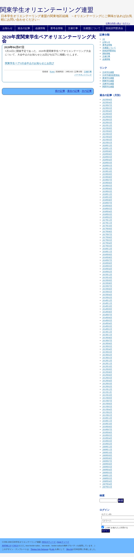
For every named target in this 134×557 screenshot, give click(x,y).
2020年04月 (107, 160)
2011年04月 (107, 409)
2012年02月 (107, 386)
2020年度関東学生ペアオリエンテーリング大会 (49, 38)
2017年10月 (107, 226)
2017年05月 (107, 240)
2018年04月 (107, 211)
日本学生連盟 (108, 72)
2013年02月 (107, 355)
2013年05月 (107, 346)
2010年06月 (107, 432)
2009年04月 (107, 470)
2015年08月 (107, 283)
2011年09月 (107, 398)
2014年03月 (107, 326)
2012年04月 (107, 381)
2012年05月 (107, 378)
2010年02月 (107, 444)
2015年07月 (107, 286)
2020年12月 (107, 145)
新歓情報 (106, 53)
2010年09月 (107, 427)
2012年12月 (107, 361)
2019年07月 (107, 180)
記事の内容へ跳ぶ (113, 23)
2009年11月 (107, 450)
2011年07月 (107, 401)
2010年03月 (107, 441)
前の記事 (60, 91)
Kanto (52, 72)
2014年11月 (107, 303)
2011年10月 (107, 395)
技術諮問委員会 (114, 28)
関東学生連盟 (108, 81)
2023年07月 (107, 105)
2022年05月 (107, 120)
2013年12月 (107, 332)
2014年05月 (107, 320)
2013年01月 (107, 358)
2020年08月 (107, 151)
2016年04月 (107, 269)
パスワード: (106, 521)
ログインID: (106, 514)
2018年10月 (107, 197)
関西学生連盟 (108, 87)
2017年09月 (107, 229)
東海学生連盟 (108, 78)
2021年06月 (107, 131)
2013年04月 (107, 349)
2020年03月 (107, 163)
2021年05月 (107, 134)
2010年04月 (107, 438)
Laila (53, 549)
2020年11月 (107, 148)
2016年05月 (107, 266)
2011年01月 (107, 415)
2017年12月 (107, 220)
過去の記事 (24, 28)
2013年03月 (107, 352)
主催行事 (73, 28)
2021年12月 (107, 125)
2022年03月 (107, 122)
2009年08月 (107, 458)
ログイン (126, 23)
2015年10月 (107, 277)
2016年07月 (107, 260)
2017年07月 (107, 234)
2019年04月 (107, 188)
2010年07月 (107, 429)
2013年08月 (107, 338)
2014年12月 (107, 300)
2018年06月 (107, 206)
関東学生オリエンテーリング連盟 (46, 9)
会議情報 (40, 28)
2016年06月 (107, 263)
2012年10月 (107, 366)
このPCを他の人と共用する (116, 528)
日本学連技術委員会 (111, 75)
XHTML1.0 (6, 546)
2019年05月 (107, 186)
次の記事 (87, 91)
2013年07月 (107, 341)
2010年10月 (107, 424)
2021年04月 (107, 137)
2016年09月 (107, 254)
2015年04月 (107, 295)
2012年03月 (107, 384)
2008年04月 (107, 481)
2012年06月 (107, 375)
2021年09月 (107, 128)
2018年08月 (107, 200)
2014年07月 (107, 315)
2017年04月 (107, 243)
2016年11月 (107, 252)
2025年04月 (107, 102)
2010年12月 (107, 418)
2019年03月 (107, 191)
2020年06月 (107, 154)
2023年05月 (107, 108)
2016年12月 (107, 249)
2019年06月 (107, 183)
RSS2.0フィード (49, 542)
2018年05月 (107, 209)
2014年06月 (107, 318)
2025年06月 (107, 100)
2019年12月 (107, 168)
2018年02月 (107, 217)
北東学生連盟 (108, 84)
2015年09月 (107, 280)
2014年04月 (107, 323)
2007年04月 (107, 484)
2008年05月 (107, 478)
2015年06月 (107, 289)
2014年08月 (107, 312)
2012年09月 (107, 369)
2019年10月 (107, 171)
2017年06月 (107, 237)
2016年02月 (107, 272)
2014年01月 (107, 329)
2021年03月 (107, 140)
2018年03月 (107, 214)
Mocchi (69, 549)
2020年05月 (107, 157)
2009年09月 (107, 455)
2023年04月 (107, 111)
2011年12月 (107, 389)
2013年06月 (107, 343)
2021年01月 (107, 143)
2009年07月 (107, 461)
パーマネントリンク (83, 75)
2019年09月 (107, 174)
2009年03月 (107, 472)
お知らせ (7, 28)
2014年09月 (107, 309)
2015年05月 (107, 292)
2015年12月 (107, 275)
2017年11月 (107, 223)
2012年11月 (107, 363)
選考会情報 (56, 28)
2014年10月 (107, 306)
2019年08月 (107, 177)
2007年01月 (107, 487)
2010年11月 (107, 421)
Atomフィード (63, 542)
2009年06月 (107, 464)
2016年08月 (107, 257)
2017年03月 (107, 246)
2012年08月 (107, 372)
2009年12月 (107, 447)
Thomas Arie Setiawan (39, 549)
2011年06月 (107, 404)
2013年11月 (107, 335)
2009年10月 (107, 452)
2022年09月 (107, 114)
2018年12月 (107, 194)
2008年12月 (107, 475)
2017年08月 (107, 231)
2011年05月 (107, 407)
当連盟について (91, 28)
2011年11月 (107, 392)
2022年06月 (107, 117)
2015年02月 (107, 297)
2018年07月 (107, 203)
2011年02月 (107, 412)
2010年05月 (107, 435)
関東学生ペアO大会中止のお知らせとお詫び (29, 63)
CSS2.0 (15, 546)
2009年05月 (107, 467)
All (103, 39)
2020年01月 (107, 165)
